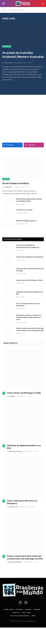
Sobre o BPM (8, 609)
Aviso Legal (26, 612)
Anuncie (37, 609)
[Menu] (3, 3)
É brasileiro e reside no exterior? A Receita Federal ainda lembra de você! (28, 317)
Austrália (6, 46)
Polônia (6, 179)
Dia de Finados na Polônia (15, 183)
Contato (16, 612)
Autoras (19, 609)
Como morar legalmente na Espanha (29, 257)
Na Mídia (28, 609)
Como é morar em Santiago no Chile (29, 280)
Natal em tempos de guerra (26, 221)
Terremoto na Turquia (24, 210)
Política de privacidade (19, 616)
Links (33, 616)
